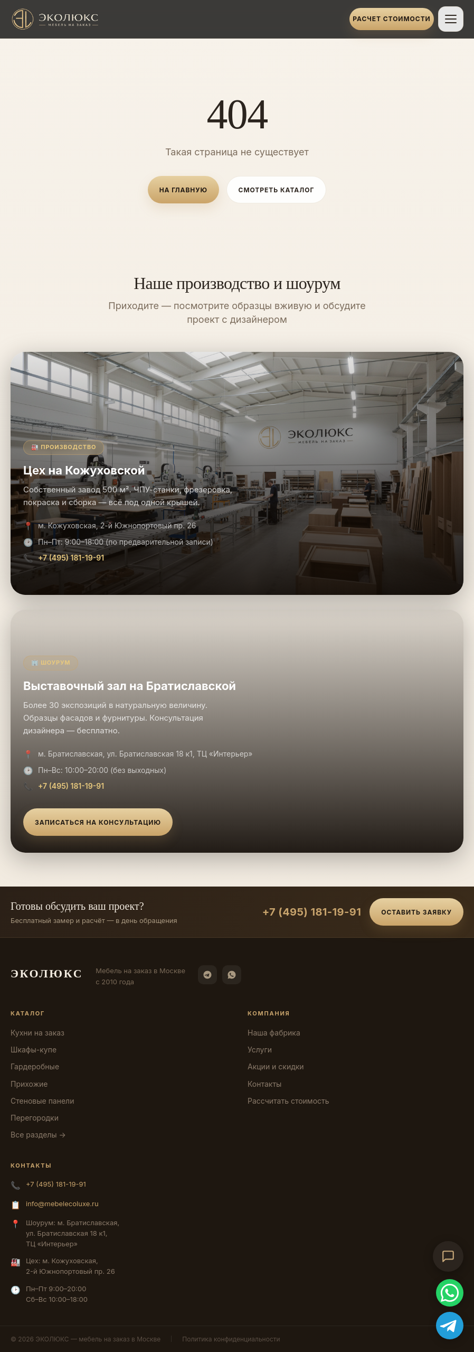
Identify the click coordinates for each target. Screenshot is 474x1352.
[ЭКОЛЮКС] (177, 19)
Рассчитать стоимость (288, 1100)
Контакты (264, 1083)
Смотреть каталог (277, 190)
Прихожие (29, 1083)
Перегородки (35, 1117)
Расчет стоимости (391, 19)
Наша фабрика (274, 1032)
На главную (183, 190)
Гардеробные (35, 1066)
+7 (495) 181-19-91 (71, 557)
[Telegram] (207, 974)
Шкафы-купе (33, 1049)
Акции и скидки (276, 1066)
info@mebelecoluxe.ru (62, 1203)
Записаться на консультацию (98, 822)
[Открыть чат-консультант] (448, 1256)
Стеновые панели (42, 1100)
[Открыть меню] (450, 19)
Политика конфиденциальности (231, 1339)
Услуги (260, 1049)
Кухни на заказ (37, 1032)
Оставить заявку (416, 912)
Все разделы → (38, 1134)
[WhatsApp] (231, 974)
